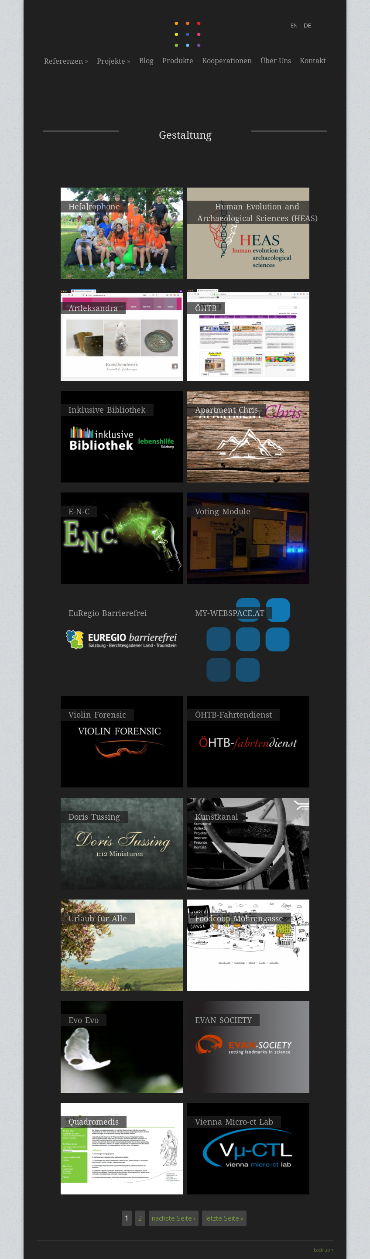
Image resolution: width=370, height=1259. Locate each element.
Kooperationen (227, 61)
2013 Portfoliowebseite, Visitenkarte (121, 876)
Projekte (113, 61)
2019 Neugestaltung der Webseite (248, 367)
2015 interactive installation (248, 570)
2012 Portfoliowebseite (248, 876)
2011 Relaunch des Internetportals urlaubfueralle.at (122, 981)
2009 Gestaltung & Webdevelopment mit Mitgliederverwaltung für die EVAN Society (248, 1083)
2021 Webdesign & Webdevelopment (248, 265)
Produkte (177, 61)
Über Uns (275, 61)
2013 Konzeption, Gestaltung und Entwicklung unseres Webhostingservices (248, 676)
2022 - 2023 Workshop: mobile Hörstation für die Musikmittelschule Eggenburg (122, 269)
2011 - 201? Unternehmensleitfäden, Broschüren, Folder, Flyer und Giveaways (248, 778)
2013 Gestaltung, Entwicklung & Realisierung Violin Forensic (122, 778)
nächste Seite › (173, 1218)
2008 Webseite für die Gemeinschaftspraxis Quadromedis (121, 1185)
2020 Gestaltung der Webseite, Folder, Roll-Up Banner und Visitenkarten (122, 371)
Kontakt (313, 61)
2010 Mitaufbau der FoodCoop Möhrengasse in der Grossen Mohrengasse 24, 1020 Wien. (248, 982)
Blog (146, 61)
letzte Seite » (224, 1218)
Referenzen (66, 61)
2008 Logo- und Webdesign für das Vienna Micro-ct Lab (248, 1185)
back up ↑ (323, 1250)
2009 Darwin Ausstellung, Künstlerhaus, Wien (122, 1079)
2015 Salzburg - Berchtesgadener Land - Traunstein (122, 676)
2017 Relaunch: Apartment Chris (248, 469)
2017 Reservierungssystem (122, 469)
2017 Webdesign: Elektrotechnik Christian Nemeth (121, 574)
